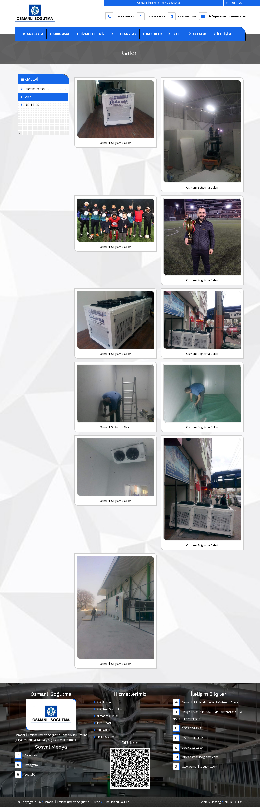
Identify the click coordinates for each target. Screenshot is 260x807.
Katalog (198, 34)
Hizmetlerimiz (90, 34)
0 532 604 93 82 (188, 728)
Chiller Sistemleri (106, 737)
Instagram (26, 765)
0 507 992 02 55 (188, 747)
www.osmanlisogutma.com (195, 766)
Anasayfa (33, 34)
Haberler (152, 34)
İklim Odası (102, 723)
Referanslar (123, 34)
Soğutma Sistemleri (108, 709)
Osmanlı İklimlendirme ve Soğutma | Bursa (205, 702)
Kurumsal (60, 34)
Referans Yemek (33, 89)
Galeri (175, 34)
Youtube (25, 774)
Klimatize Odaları (106, 716)
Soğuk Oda (102, 702)
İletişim (222, 34)
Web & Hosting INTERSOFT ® (222, 802)
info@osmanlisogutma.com (195, 757)
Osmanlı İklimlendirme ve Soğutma (158, 2)
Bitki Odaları (103, 730)
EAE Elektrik (30, 105)
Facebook (26, 755)
